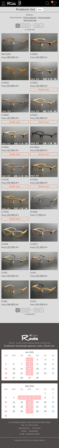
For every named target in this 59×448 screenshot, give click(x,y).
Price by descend (29, 18)
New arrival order (30, 20)
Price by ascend (44, 18)
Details (15, 46)
